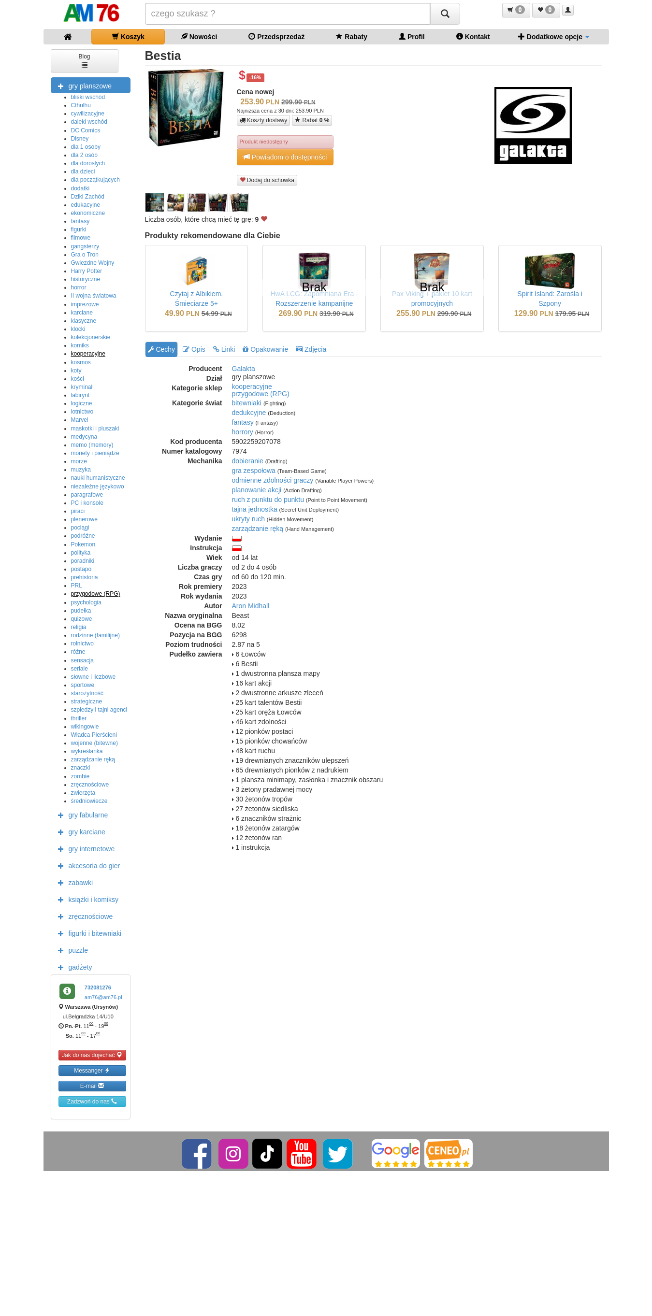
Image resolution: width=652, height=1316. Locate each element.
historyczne (86, 279)
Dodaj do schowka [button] (267, 180)
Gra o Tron (85, 254)
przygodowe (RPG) (95, 593)
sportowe (83, 685)
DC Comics (86, 130)
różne (78, 651)
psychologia (86, 602)
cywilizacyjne (87, 113)
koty (76, 370)
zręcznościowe (90, 784)
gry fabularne (80, 814)
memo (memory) (92, 445)
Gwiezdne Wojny (93, 262)
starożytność (87, 693)
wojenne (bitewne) (94, 743)
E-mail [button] (92, 1085)
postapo (81, 569)
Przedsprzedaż (276, 36)
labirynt (80, 395)
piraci (78, 511)
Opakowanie (265, 349)
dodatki (80, 188)
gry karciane (79, 831)
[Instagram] (234, 1153)
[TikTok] (267, 1153)
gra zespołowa (253, 470)
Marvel (79, 419)
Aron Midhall (251, 606)
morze (79, 461)
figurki (79, 229)
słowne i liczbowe (93, 676)
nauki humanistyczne (98, 477)
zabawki (73, 882)
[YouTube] (302, 1153)
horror (79, 287)
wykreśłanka (87, 751)
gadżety (72, 966)
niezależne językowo (97, 486)
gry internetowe (84, 848)
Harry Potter (86, 271)
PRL (76, 585)
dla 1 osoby (86, 146)
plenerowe (84, 519)
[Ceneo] (448, 1153)
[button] (516, 10)
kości (77, 378)
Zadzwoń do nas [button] (92, 1101)
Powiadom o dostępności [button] (285, 157)
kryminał (82, 387)
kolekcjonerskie (91, 337)
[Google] (396, 1153)
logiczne (81, 403)
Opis (194, 349)
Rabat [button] (312, 120)
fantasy (80, 221)
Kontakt (473, 36)
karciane (82, 312)
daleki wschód (89, 121)
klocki (78, 329)
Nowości (199, 36)
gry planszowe (82, 85)
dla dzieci (83, 171)
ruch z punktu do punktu (268, 499)
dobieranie (247, 461)
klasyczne (84, 320)
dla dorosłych (88, 163)
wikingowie (85, 726)
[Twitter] (338, 1153)
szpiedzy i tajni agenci (99, 709)
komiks (80, 345)
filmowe (81, 237)
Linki (224, 349)
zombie (80, 776)
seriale (79, 668)
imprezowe (85, 304)
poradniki (83, 561)
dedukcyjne (249, 412)
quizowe (81, 618)
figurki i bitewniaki (87, 933)
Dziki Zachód (87, 196)
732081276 (98, 987)
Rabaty (351, 36)
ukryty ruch (248, 519)
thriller (79, 718)
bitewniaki (246, 403)
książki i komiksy (85, 899)
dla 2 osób (84, 155)
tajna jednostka (254, 509)
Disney (80, 138)
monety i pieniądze (95, 453)
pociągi (80, 527)
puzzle (70, 949)
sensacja (82, 660)
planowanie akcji (257, 490)
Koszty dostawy (264, 120)
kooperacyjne (88, 353)
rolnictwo (82, 643)
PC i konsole (87, 503)
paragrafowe (87, 494)
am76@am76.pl (103, 997)
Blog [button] (84, 60)
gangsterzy (85, 246)
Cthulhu (81, 105)
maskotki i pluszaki (95, 428)
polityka (81, 552)
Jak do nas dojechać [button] (92, 1055)
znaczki (80, 767)
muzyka (81, 469)
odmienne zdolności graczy (273, 480)
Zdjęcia (311, 349)
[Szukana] (287, 14)
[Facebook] (197, 1153)
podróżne (83, 535)
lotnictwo (82, 411)
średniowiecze (89, 801)
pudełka (81, 610)
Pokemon (83, 544)
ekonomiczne (88, 213)
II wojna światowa (93, 295)
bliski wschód (88, 97)
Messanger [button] (92, 1070)
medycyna (84, 436)
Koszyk (128, 36)
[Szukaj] (445, 14)
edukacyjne (86, 204)
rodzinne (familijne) (95, 635)
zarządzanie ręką (93, 759)
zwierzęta (83, 792)
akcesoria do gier (86, 865)
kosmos (81, 362)
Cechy (161, 349)
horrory (242, 432)
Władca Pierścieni (94, 734)
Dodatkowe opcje (553, 36)
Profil (412, 36)
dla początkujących (95, 179)
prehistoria (84, 577)
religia (79, 627)
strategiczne (86, 701)
